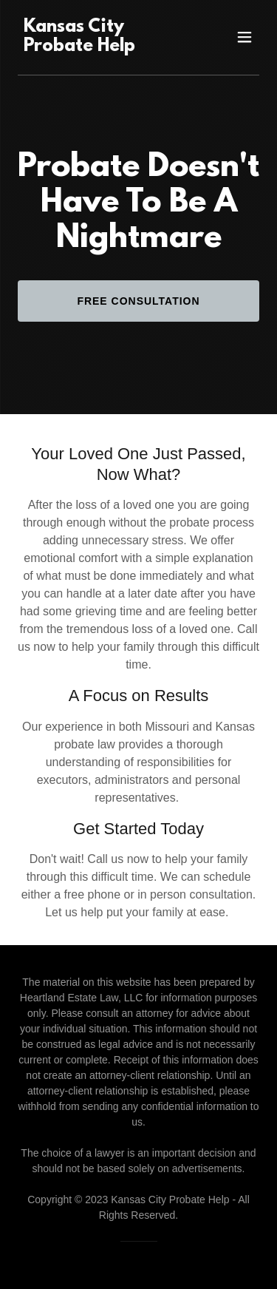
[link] (102, 47)
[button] (244, 37)
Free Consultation (138, 301)
